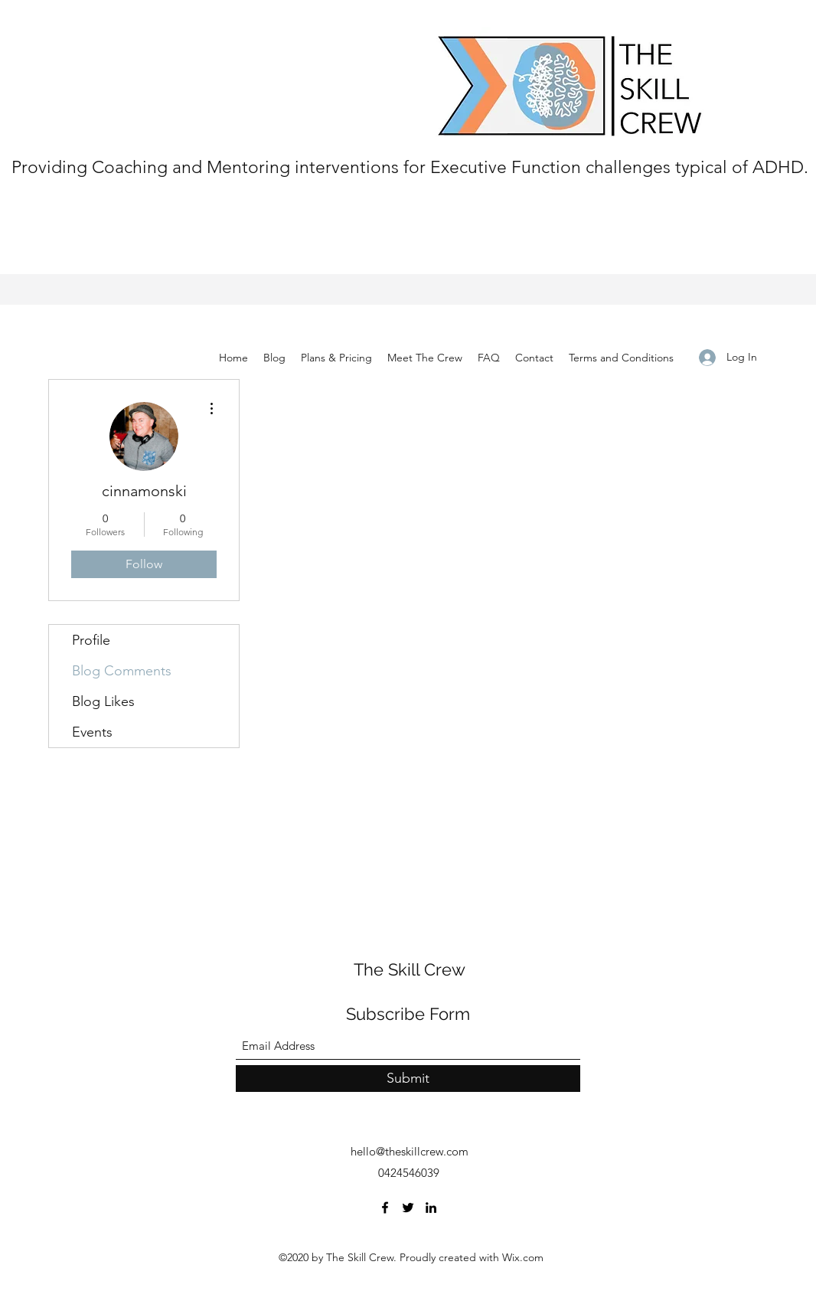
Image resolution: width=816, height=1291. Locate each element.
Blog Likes (103, 701)
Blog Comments (121, 670)
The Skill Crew (409, 969)
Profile (91, 640)
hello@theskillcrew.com (409, 1151)
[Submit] (408, 1078)
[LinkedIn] (431, 1207)
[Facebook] (385, 1207)
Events (92, 732)
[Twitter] (408, 1207)
